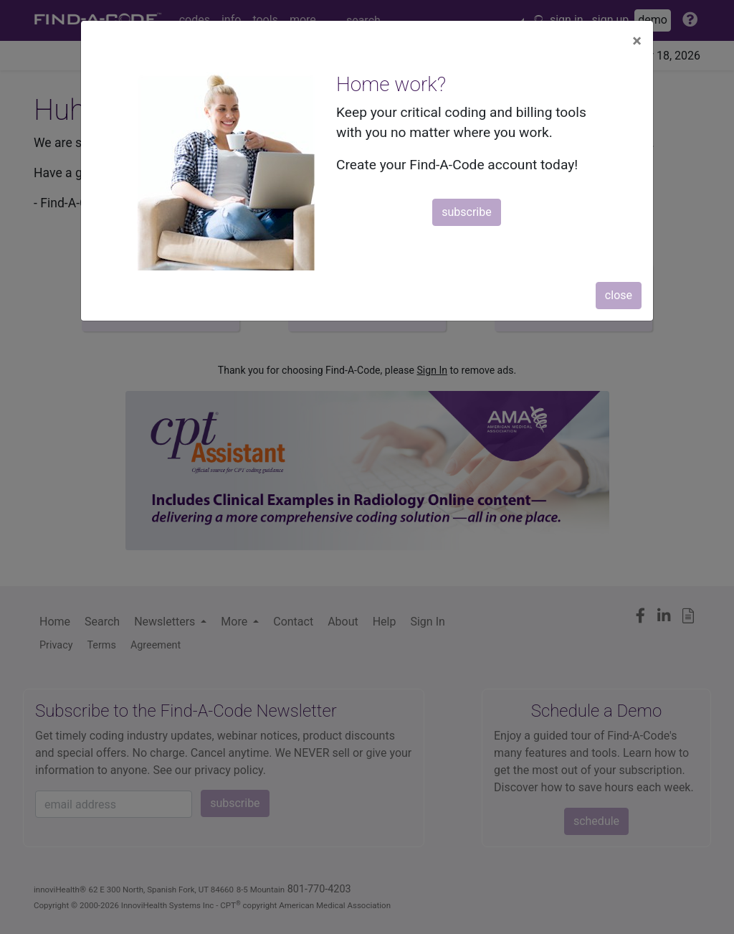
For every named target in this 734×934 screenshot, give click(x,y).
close (618, 295)
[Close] (637, 41)
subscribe (466, 212)
